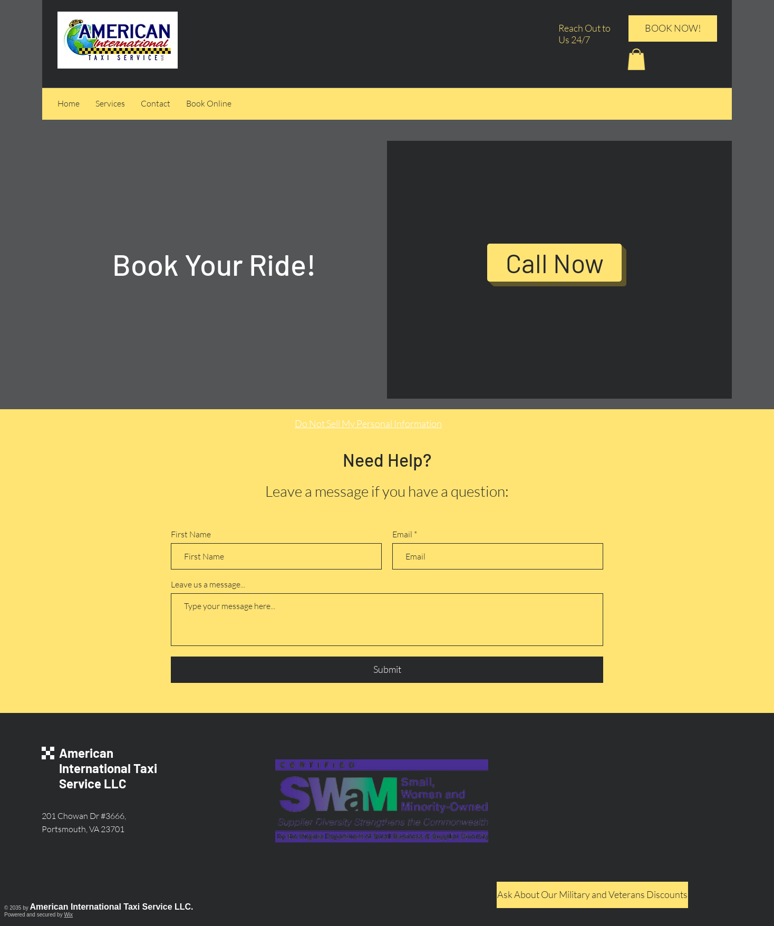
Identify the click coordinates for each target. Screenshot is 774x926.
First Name (191, 534)
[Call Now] (554, 263)
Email (402, 534)
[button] (636, 59)
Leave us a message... (208, 584)
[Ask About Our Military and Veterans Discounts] (592, 895)
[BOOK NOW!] (672, 28)
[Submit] (387, 670)
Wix (68, 915)
